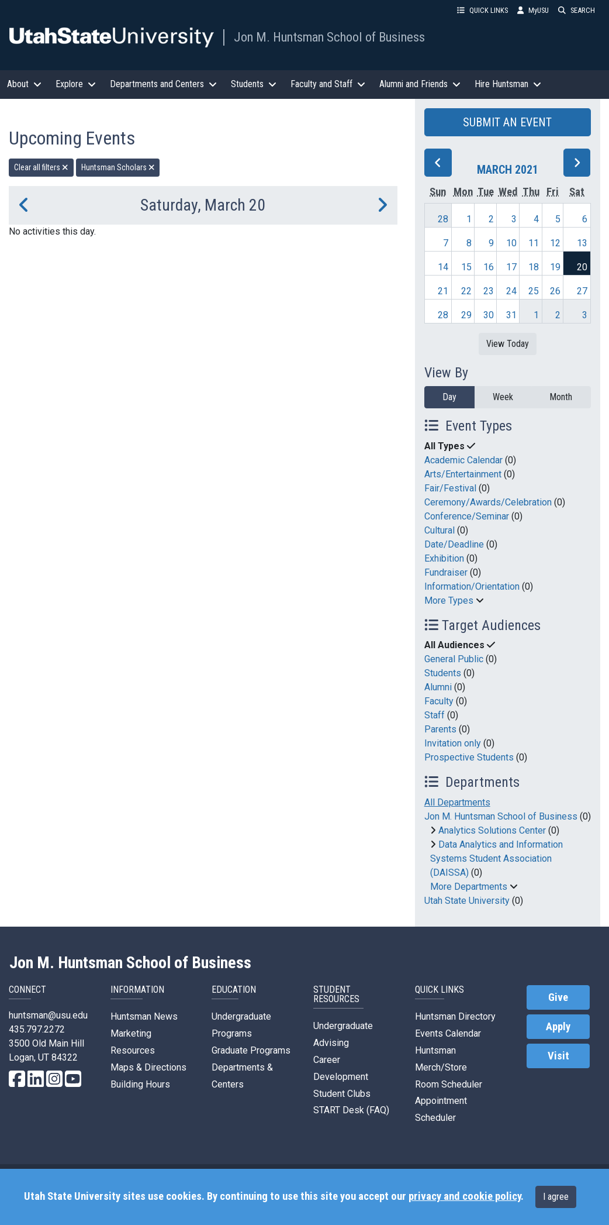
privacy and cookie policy (465, 1196)
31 (511, 315)
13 (582, 243)
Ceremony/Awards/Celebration (488, 502)
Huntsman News (144, 1016)
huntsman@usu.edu (48, 1015)
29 (466, 315)
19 (555, 267)
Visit (558, 1055)
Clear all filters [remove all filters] (41, 167)
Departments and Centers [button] (163, 84)
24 (511, 291)
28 (443, 219)
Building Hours (140, 1084)
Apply (558, 1026)
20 (582, 267)
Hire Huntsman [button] (508, 84)
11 (533, 243)
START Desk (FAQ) (351, 1110)
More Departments (468, 886)
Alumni (438, 687)
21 (443, 291)
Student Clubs (342, 1093)
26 (555, 291)
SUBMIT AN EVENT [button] (507, 122)
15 (466, 267)
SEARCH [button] (576, 10)
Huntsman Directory (455, 1016)
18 (533, 267)
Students (442, 673)
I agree (556, 1196)
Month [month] (560, 396)
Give (558, 997)
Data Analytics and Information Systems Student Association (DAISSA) (496, 858)
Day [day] (449, 396)
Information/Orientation (472, 586)
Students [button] (253, 84)
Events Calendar (448, 1033)
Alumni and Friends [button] (420, 84)
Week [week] (503, 396)
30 (488, 315)
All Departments (457, 802)
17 (511, 267)
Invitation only (452, 743)
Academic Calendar (463, 460)
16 (488, 267)
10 (511, 243)
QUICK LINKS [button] (482, 10)
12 (555, 243)
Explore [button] (76, 84)
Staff (434, 715)
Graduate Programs (251, 1050)
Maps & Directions (148, 1067)
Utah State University (467, 900)
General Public (453, 659)
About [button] (24, 84)
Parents (440, 729)
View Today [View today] (507, 343)
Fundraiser (446, 572)
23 (488, 291)
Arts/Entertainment (462, 474)
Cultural (439, 530)
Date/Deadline (454, 544)
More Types (448, 600)
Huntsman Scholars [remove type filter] (118, 167)
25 (533, 291)
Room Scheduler (448, 1084)
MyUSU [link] (533, 10)
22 (466, 291)
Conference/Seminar (466, 516)
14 (443, 267)
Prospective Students (469, 757)
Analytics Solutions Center (492, 830)
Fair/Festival (450, 488)
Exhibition (444, 558)
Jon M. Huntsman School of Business (329, 36)
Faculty (439, 701)
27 (582, 291)
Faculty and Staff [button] (327, 84)
